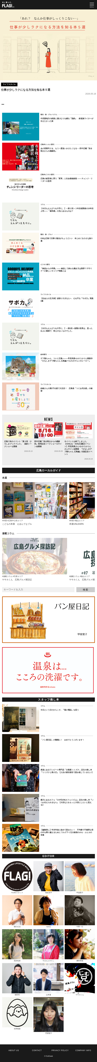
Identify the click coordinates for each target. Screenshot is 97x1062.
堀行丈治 (17, 911)
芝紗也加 (17, 945)
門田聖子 (48, 1015)
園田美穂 (80, 945)
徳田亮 (17, 979)
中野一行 (80, 911)
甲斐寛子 (80, 877)
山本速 (48, 979)
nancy (48, 911)
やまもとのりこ (48, 945)
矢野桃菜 (17, 1013)
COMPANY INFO (83, 1050)
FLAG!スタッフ (17, 877)
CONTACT (37, 1050)
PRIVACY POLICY (60, 1050)
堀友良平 (48, 877)
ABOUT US (14, 1050)
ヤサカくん (80, 979)
